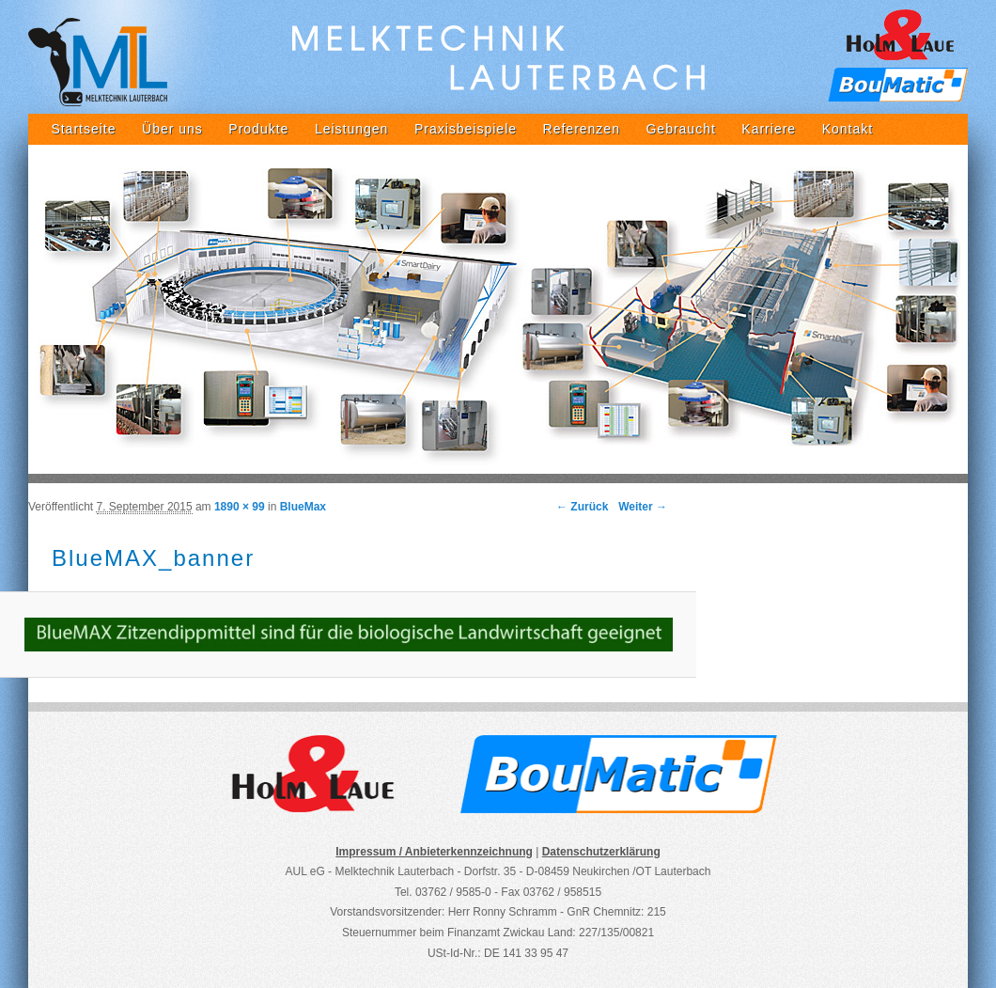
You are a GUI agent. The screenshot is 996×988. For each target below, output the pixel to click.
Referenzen (581, 128)
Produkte (258, 128)
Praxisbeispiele (465, 128)
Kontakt (847, 128)
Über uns (172, 128)
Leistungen (352, 128)
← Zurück (582, 506)
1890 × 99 (239, 506)
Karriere (768, 128)
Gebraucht (680, 128)
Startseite (83, 128)
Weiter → (642, 506)
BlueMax (303, 506)
